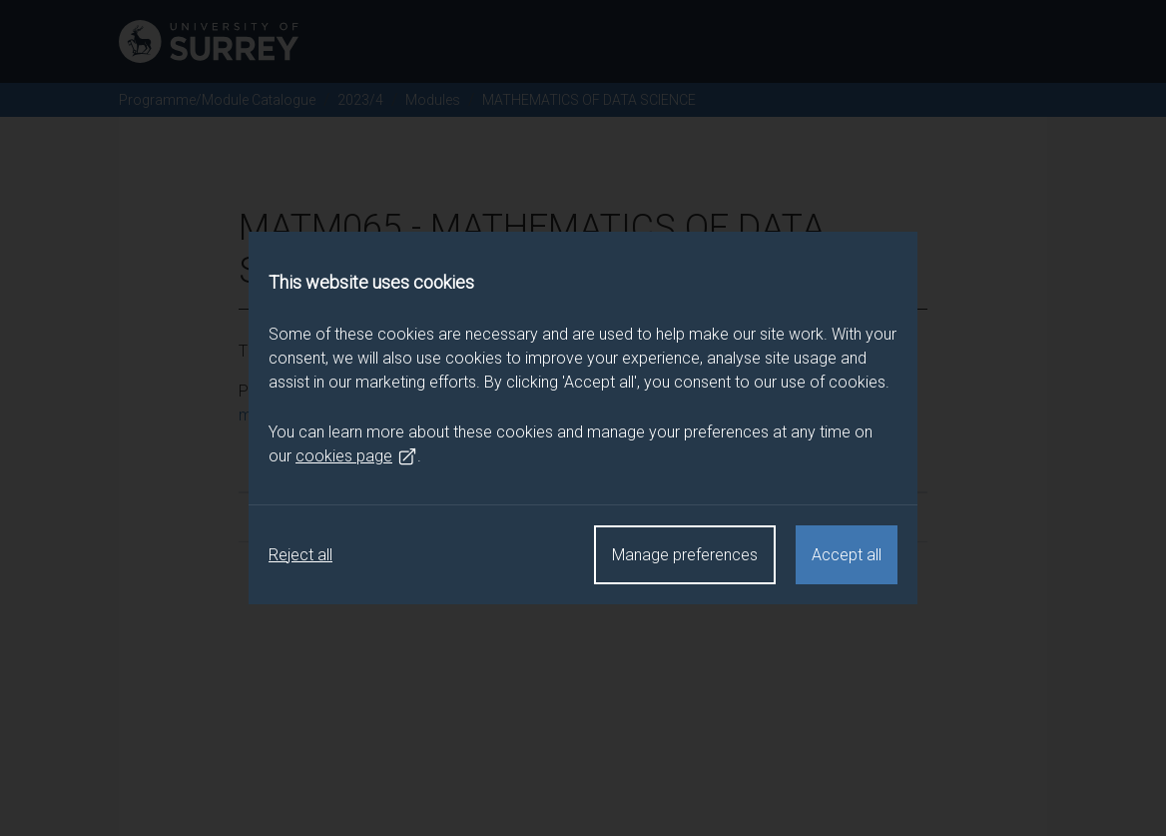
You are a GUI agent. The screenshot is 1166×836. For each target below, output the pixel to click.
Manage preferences (685, 554)
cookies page (356, 456)
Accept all (846, 554)
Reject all (300, 554)
